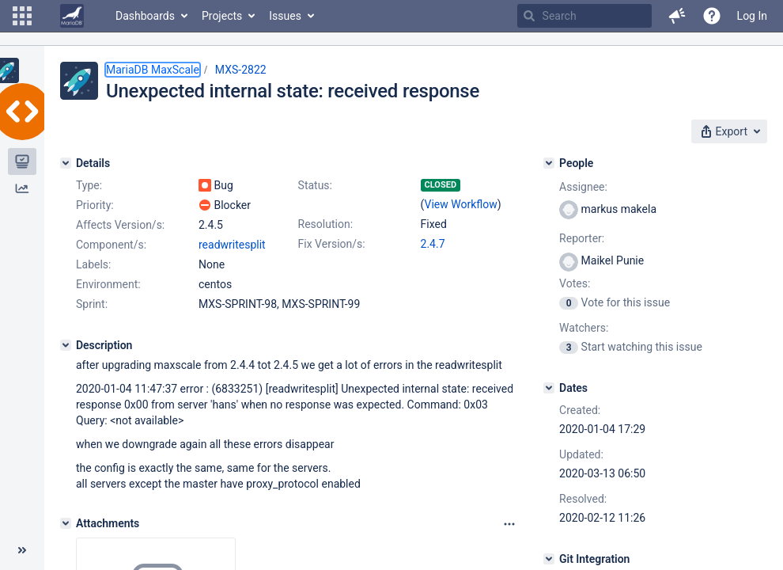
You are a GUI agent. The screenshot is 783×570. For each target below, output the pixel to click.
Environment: (108, 284)
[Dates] (548, 387)
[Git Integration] (548, 558)
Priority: (95, 205)
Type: (89, 185)
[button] (22, 16)
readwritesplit (232, 244)
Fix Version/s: (331, 244)
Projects (222, 16)
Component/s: (111, 244)
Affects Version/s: (120, 224)
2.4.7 (433, 244)
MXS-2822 (241, 69)
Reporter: (581, 238)
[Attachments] (65, 523)
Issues (285, 16)
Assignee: (583, 186)
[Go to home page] (72, 16)
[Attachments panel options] (509, 524)
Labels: (93, 264)
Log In (752, 16)
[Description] (65, 345)
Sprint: (92, 304)
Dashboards (145, 16)
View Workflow (461, 204)
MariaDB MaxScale (152, 69)
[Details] (65, 163)
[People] (548, 163)
